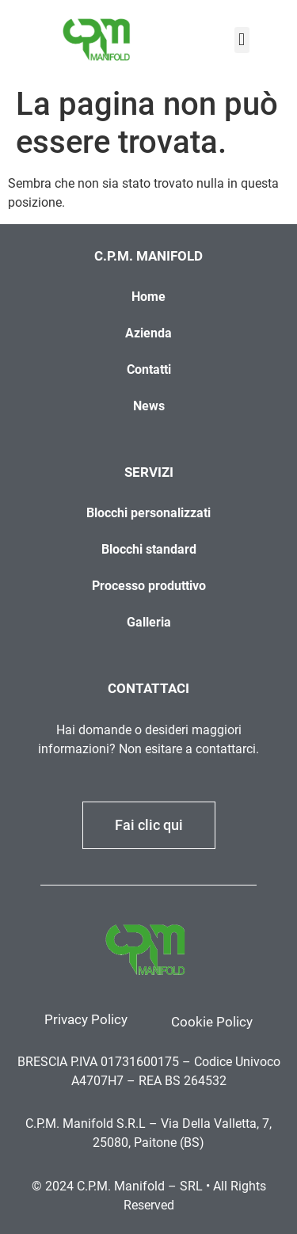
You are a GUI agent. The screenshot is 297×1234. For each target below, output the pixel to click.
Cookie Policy (212, 1022)
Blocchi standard (148, 549)
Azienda (148, 333)
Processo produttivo (149, 585)
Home (148, 296)
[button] (241, 40)
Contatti (149, 369)
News (149, 405)
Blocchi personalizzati (148, 512)
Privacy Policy (86, 1019)
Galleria (149, 622)
